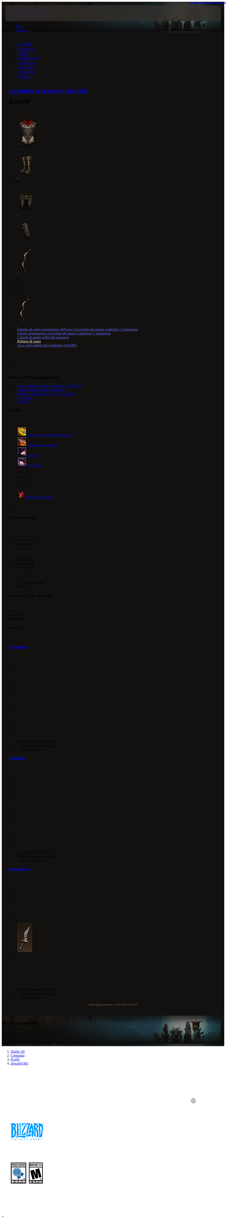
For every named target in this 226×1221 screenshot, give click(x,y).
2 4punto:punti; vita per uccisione (41, 390)
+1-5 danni (25, 398)
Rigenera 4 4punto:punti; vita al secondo (46, 394)
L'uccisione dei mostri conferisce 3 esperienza (49, 386)
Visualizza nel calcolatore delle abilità (207, 2)
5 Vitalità (23, 402)
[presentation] (18, 13)
